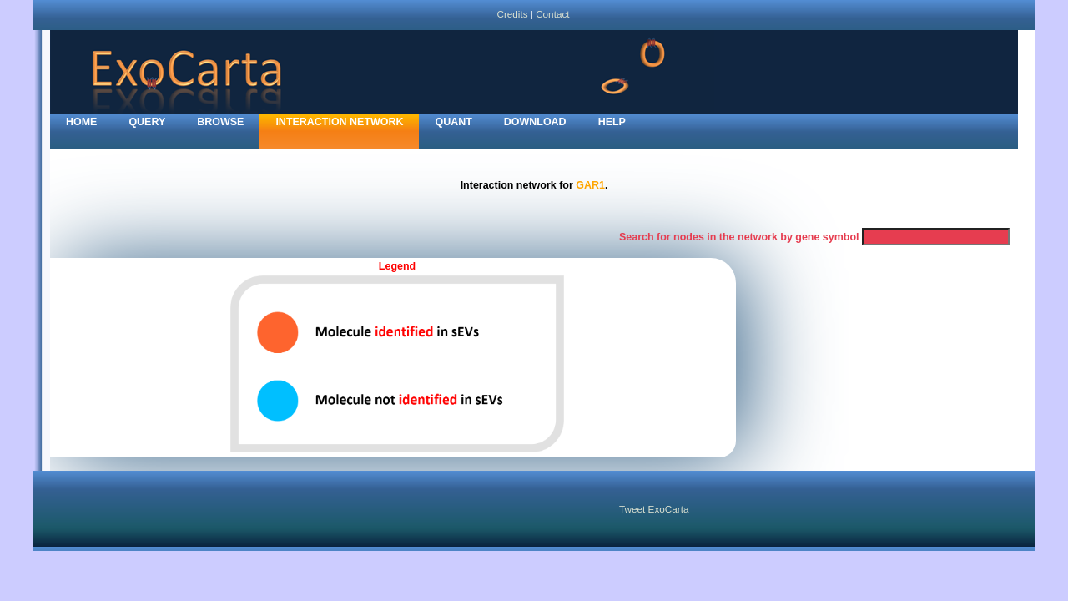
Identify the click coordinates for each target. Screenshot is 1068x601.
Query (146, 122)
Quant (453, 122)
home (81, 122)
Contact (552, 13)
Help (612, 122)
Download (535, 122)
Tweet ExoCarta (653, 508)
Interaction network (339, 122)
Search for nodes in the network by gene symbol (739, 237)
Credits (511, 13)
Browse (220, 122)
